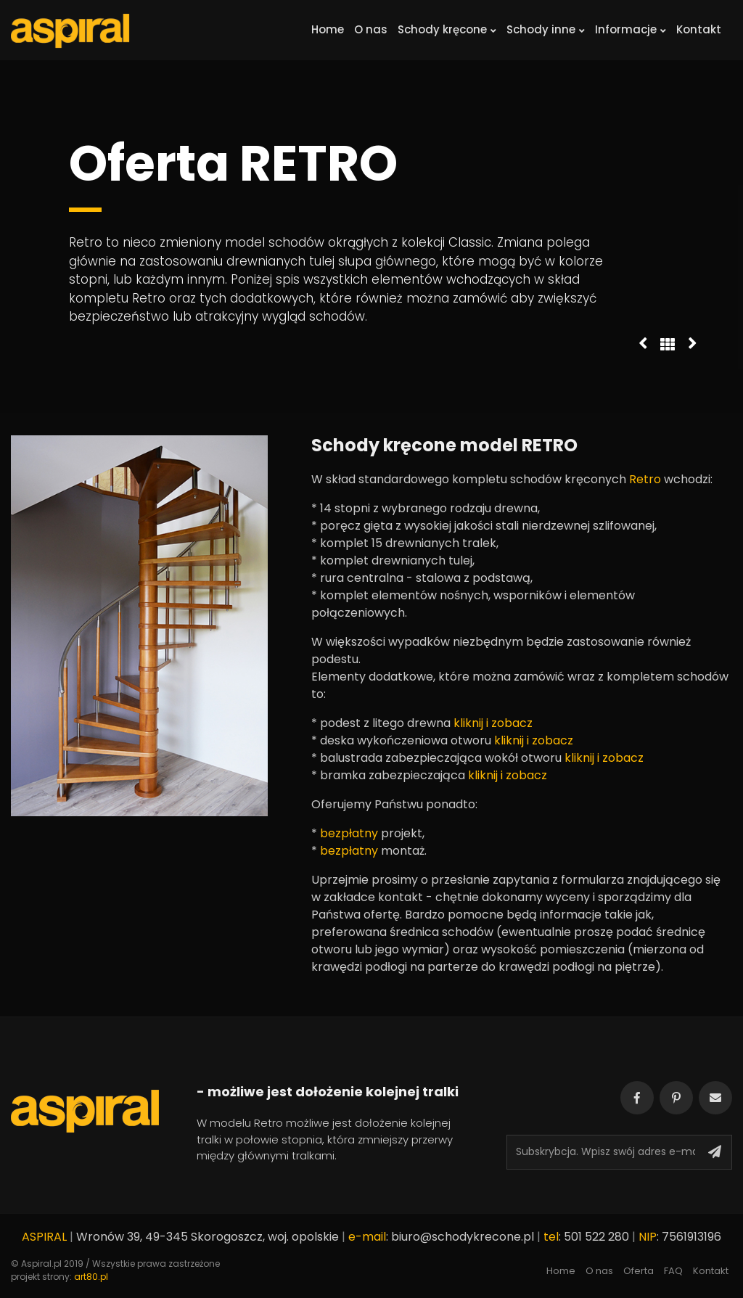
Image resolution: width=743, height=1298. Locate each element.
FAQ (673, 1271)
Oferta (638, 1271)
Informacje (630, 29)
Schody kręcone (447, 29)
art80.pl (91, 1276)
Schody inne (545, 29)
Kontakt (698, 29)
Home (327, 29)
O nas (370, 29)
